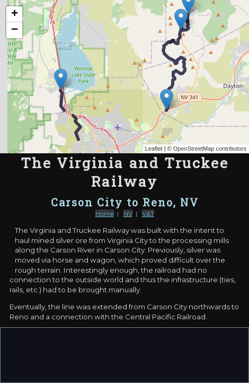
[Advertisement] (124, 354)
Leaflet (154, 148)
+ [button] (14, 14)
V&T (148, 213)
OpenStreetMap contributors (209, 148)
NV (127, 213)
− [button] (14, 30)
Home (104, 213)
